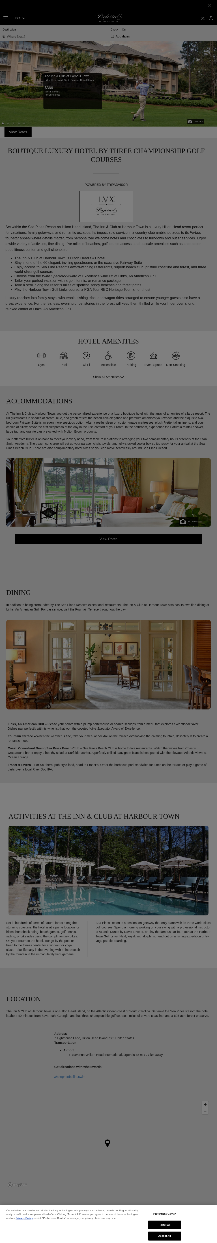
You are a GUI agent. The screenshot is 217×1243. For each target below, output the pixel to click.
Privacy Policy (24, 1230)
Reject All (165, 1236)
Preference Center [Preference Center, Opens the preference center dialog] (164, 1225)
